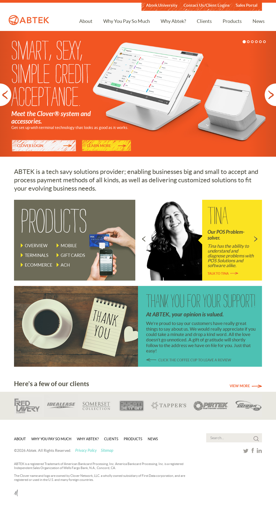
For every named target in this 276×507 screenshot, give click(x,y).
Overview (36, 245)
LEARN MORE (99, 146)
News (259, 21)
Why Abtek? (173, 21)
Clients (204, 21)
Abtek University (161, 5)
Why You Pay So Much (126, 21)
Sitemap (107, 450)
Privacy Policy (86, 450)
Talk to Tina (218, 273)
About (85, 21)
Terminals (36, 255)
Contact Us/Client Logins (207, 5)
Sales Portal (246, 5)
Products (232, 21)
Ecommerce (38, 265)
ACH (65, 265)
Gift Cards (73, 255)
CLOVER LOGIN (30, 146)
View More (240, 386)
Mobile (69, 245)
